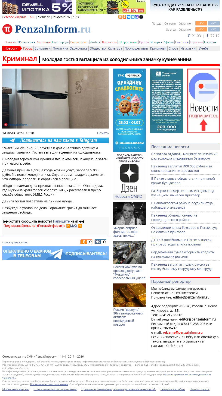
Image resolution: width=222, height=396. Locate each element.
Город (27, 48)
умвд (24, 242)
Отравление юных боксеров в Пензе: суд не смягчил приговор (184, 229)
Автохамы (43, 42)
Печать (103, 133)
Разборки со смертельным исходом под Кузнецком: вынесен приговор (182, 193)
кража (6, 242)
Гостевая (210, 42)
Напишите (61, 221)
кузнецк (16, 242)
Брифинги (42, 48)
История (156, 42)
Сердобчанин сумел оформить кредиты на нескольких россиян (183, 254)
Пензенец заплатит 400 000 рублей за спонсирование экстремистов (181, 168)
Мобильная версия (15, 389)
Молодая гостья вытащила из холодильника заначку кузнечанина (116, 59)
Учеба (204, 48)
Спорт (173, 48)
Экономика (78, 48)
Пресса (144, 42)
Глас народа (60, 42)
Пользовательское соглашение (55, 389)
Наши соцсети (200, 389)
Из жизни (188, 48)
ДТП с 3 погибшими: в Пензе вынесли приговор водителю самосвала (181, 242)
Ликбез (95, 42)
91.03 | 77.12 (204, 35)
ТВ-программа (128, 42)
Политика (60, 48)
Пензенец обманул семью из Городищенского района (174, 217)
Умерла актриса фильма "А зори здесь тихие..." (125, 231)
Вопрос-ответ (79, 42)
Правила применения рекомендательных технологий (118, 389)
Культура (115, 48)
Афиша (169, 42)
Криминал (158, 48)
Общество (97, 48)
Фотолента (109, 42)
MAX (73, 225)
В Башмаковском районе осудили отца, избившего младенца (182, 205)
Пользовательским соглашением (49, 384)
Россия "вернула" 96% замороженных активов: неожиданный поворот (128, 317)
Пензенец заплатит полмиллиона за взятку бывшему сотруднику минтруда (182, 266)
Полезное (182, 42)
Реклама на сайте (172, 389)
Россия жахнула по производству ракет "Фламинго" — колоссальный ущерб (129, 272)
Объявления (26, 42)
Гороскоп (196, 42)
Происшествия (136, 48)
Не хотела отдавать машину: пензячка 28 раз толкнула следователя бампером (184, 156)
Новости (10, 42)
